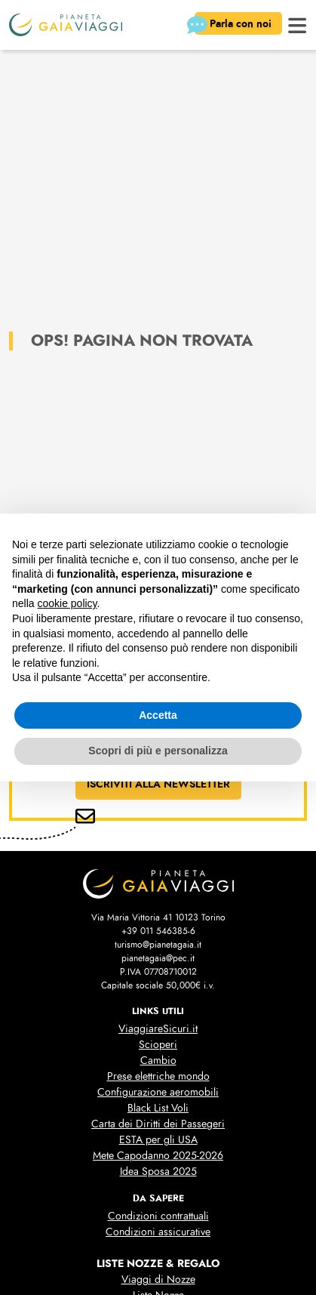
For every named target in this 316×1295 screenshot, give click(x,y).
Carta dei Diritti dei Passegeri (158, 1124)
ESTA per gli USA (158, 1140)
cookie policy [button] (67, 603)
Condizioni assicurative (158, 1232)
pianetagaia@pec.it (158, 958)
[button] (297, 24)
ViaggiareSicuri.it (158, 1029)
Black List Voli (158, 1108)
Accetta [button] (158, 715)
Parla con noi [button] (235, 25)
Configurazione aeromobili (158, 1092)
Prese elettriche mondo (158, 1076)
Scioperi (158, 1045)
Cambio (158, 1060)
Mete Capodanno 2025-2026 (158, 1156)
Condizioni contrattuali (158, 1216)
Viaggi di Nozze (158, 1279)
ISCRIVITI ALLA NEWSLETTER (158, 783)
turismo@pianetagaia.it (158, 945)
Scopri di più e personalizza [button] (157, 751)
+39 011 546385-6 (158, 931)
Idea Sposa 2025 (158, 1171)
